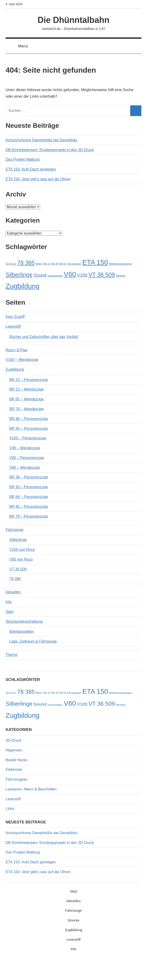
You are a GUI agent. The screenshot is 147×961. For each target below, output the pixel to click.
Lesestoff (13, 326)
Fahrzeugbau (17, 779)
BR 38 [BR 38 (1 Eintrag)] (54, 263)
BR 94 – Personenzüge (28, 429)
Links (10, 809)
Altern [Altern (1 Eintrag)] (39, 263)
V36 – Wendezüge (24, 448)
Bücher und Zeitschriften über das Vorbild (43, 337)
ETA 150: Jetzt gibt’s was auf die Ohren (38, 179)
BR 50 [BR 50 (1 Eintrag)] (62, 263)
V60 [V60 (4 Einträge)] (70, 274)
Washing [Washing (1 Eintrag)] (121, 275)
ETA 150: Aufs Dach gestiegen (31, 169)
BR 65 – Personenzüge (28, 507)
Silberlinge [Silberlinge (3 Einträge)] (19, 274)
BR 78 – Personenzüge (28, 516)
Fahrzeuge (15, 530)
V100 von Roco (22, 550)
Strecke (74, 920)
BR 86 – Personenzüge (28, 419)
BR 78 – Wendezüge (26, 409)
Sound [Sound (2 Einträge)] (40, 275)
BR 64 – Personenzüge (28, 497)
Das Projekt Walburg (23, 159)
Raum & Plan (17, 350)
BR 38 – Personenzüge (28, 477)
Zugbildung (15, 369)
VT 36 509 (18, 569)
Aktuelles (13, 592)
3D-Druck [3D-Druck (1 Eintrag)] (11, 263)
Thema (11, 655)
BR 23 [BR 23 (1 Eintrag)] (46, 263)
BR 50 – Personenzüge (28, 487)
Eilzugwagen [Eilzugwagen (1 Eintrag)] (74, 263)
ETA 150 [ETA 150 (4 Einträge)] (95, 262)
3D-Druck (13, 740)
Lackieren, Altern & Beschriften (31, 789)
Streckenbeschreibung (24, 621)
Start (10, 612)
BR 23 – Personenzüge (28, 380)
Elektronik (14, 770)
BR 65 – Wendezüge (26, 399)
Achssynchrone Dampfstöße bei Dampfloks (41, 140)
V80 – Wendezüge (24, 468)
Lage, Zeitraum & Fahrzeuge (33, 641)
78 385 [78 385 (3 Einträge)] (26, 263)
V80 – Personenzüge (26, 458)
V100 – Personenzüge (27, 438)
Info (9, 602)
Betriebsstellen (21, 632)
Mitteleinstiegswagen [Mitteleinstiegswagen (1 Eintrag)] (120, 263)
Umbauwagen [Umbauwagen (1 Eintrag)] (55, 275)
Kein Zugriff (15, 317)
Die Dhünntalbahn (73, 20)
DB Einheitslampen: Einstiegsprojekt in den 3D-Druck (50, 150)
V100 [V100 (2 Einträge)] (82, 275)
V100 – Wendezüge (22, 360)
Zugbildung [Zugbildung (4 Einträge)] (22, 286)
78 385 (15, 579)
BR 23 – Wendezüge (26, 389)
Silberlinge (18, 540)
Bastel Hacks (16, 760)
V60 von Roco (21, 559)
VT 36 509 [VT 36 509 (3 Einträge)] (101, 274)
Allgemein (14, 750)
